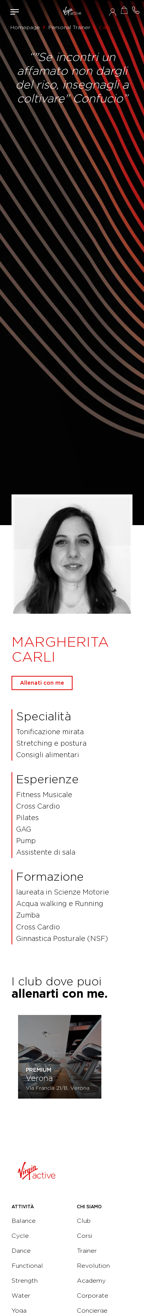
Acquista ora (124, 10)
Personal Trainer (69, 27)
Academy (91, 1280)
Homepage (25, 27)
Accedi (112, 12)
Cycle (20, 1235)
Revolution (93, 1265)
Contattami (135, 10)
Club (84, 1220)
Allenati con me (42, 683)
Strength (25, 1280)
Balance (24, 1220)
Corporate (92, 1295)
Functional (27, 1265)
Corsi (84, 1235)
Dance (21, 1250)
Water (21, 1295)
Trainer (87, 1250)
